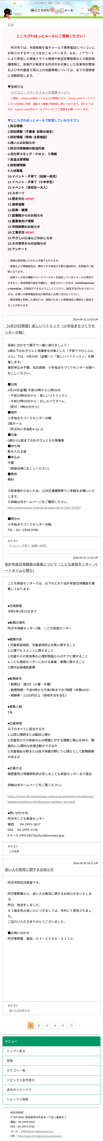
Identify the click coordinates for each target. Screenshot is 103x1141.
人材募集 (14, 851)
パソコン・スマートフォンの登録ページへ (40, 92)
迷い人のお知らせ (19, 1010)
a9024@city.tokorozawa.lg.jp (37, 1131)
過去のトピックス (19, 1089)
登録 (10, 1060)
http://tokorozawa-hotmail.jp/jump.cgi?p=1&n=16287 (44, 507)
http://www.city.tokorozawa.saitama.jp (40, 1136)
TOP (11, 24)
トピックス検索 (17, 1099)
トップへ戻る (16, 1051)
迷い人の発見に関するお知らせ (29, 869)
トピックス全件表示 (21, 1080)
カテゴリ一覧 (16, 1070)
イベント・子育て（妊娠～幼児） (28, 545)
